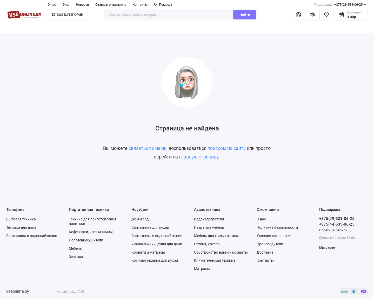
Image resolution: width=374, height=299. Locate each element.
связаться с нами (147, 148)
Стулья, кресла (207, 244)
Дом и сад (140, 219)
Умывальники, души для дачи (156, 244)
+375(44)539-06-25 (337, 224)
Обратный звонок (333, 230)
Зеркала (76, 257)
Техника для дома (21, 227)
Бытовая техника (21, 219)
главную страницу (199, 156)
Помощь (163, 4)
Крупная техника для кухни (154, 260)
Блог (66, 4)
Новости (82, 4)
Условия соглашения (274, 236)
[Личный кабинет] (298, 14)
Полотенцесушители (86, 240)
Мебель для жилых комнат (217, 236)
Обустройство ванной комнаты (221, 252)
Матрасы (202, 269)
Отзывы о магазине (110, 4)
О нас (52, 4)
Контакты (140, 4)
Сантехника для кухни (150, 227)
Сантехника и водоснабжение (31, 236)
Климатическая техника (214, 260)
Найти (244, 15)
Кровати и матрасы (148, 252)
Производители (270, 244)
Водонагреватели (209, 219)
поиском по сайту (227, 148)
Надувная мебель (209, 227)
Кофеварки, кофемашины (91, 232)
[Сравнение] (312, 14)
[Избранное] (326, 14)
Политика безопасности (277, 227)
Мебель (75, 248)
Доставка (265, 252)
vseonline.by (17, 291)
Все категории (68, 15)
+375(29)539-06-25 (340, 4)
